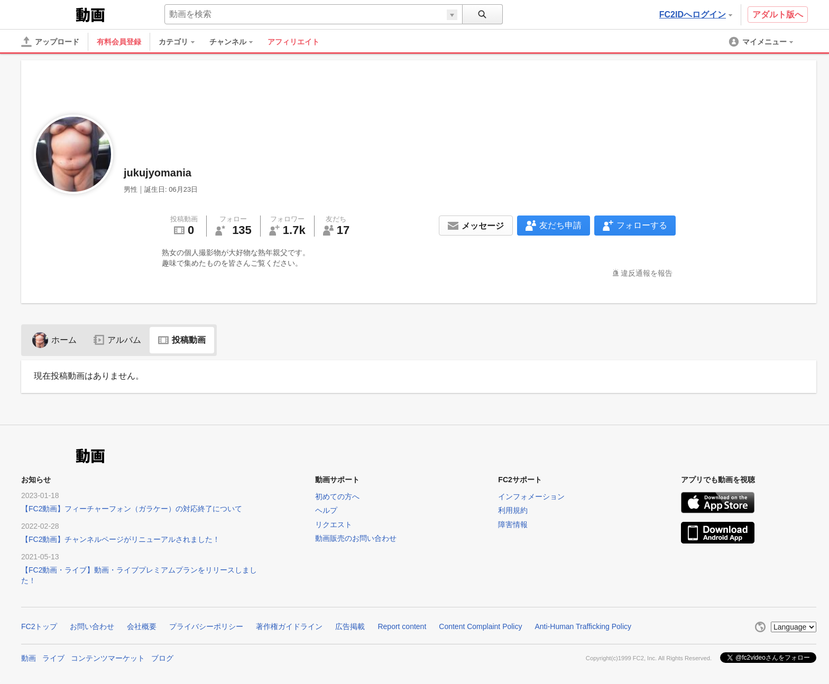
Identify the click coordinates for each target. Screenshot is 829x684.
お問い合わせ (92, 626)
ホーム (54, 339)
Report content (401, 626)
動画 (28, 658)
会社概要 (141, 626)
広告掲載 (350, 626)
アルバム (117, 339)
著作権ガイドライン (289, 626)
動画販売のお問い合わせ (356, 538)
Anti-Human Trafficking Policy (583, 626)
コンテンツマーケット (108, 658)
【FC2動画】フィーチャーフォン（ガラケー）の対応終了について (131, 508)
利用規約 (513, 510)
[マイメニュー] (762, 42)
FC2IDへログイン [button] (695, 14)
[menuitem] (182, 42)
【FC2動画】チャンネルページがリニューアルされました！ (120, 539)
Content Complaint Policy (480, 626)
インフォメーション (531, 496)
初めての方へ (337, 496)
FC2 (47, 13)
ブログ (162, 658)
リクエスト (333, 524)
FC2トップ (39, 626)
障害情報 (513, 524)
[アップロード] (50, 42)
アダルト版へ (777, 14)
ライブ (53, 658)
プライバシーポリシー (206, 626)
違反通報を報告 (647, 273)
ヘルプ (326, 510)
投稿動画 (182, 339)
